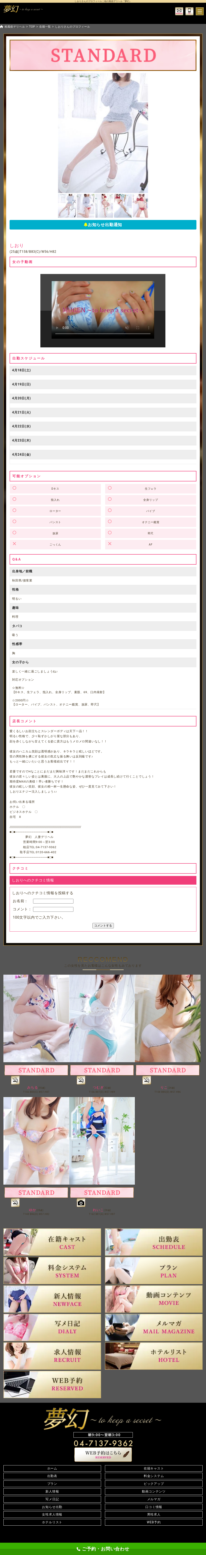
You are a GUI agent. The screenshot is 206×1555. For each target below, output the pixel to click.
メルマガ (154, 1499)
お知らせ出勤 (52, 1507)
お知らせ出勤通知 (103, 224)
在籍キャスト (154, 1468)
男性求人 (154, 1514)
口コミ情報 (153, 1507)
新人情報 (52, 1491)
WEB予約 (154, 1522)
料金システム (154, 1476)
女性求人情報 (52, 1514)
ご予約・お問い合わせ (103, 1549)
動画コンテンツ (154, 1491)
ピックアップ (154, 1483)
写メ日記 (52, 1499)
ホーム (52, 1468)
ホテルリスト (52, 1522)
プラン (52, 1483)
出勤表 (52, 1476)
